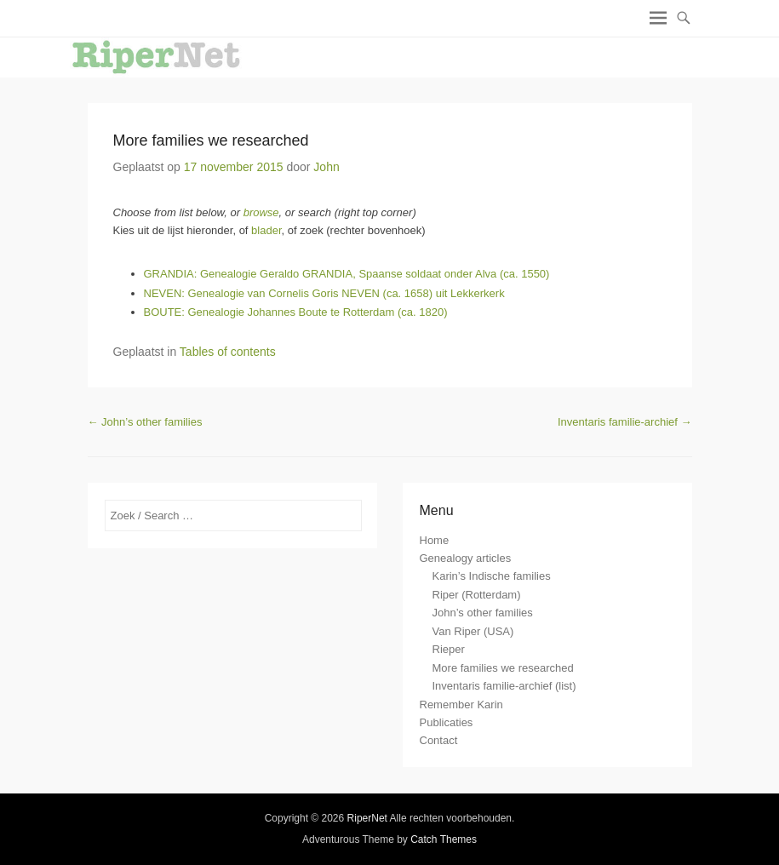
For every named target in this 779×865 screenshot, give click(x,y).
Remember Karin (461, 704)
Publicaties (446, 722)
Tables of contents (228, 351)
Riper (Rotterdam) (476, 594)
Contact (439, 740)
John (326, 167)
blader (266, 230)
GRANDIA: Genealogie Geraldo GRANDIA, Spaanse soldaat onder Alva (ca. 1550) (347, 273)
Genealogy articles (466, 558)
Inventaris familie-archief (625, 421)
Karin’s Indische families (491, 576)
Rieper (448, 649)
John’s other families (145, 421)
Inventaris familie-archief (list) (504, 685)
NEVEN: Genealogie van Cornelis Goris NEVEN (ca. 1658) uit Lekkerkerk (324, 293)
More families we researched (211, 140)
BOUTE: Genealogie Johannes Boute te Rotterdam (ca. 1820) (296, 312)
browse (261, 212)
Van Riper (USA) (473, 631)
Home (435, 540)
